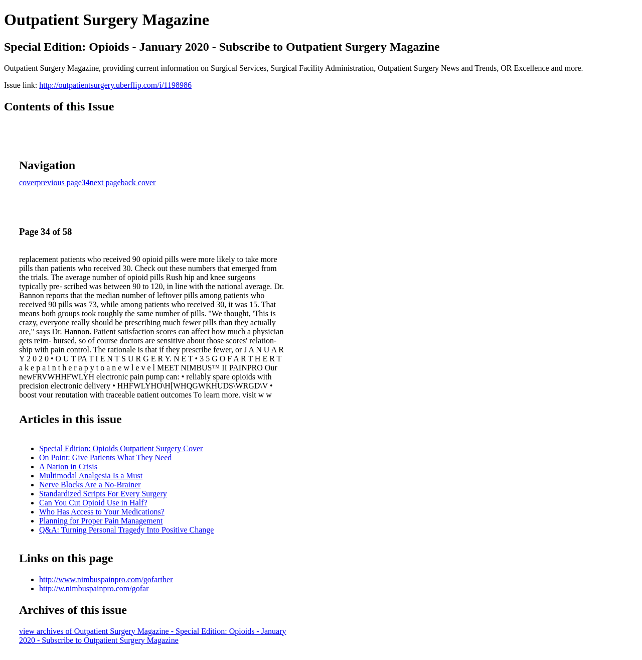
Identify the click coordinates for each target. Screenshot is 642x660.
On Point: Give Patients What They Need (105, 457)
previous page (59, 182)
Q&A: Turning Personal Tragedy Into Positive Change (126, 529)
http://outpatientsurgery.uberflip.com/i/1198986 (115, 85)
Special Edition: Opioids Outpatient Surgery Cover (121, 448)
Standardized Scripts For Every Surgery (103, 493)
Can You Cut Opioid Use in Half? (93, 502)
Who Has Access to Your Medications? (102, 511)
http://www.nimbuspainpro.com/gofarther (106, 579)
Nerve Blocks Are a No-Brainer (90, 484)
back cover (138, 182)
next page (105, 182)
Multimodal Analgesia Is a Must (90, 475)
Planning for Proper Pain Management (101, 520)
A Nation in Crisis (68, 466)
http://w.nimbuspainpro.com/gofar (93, 588)
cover (28, 182)
